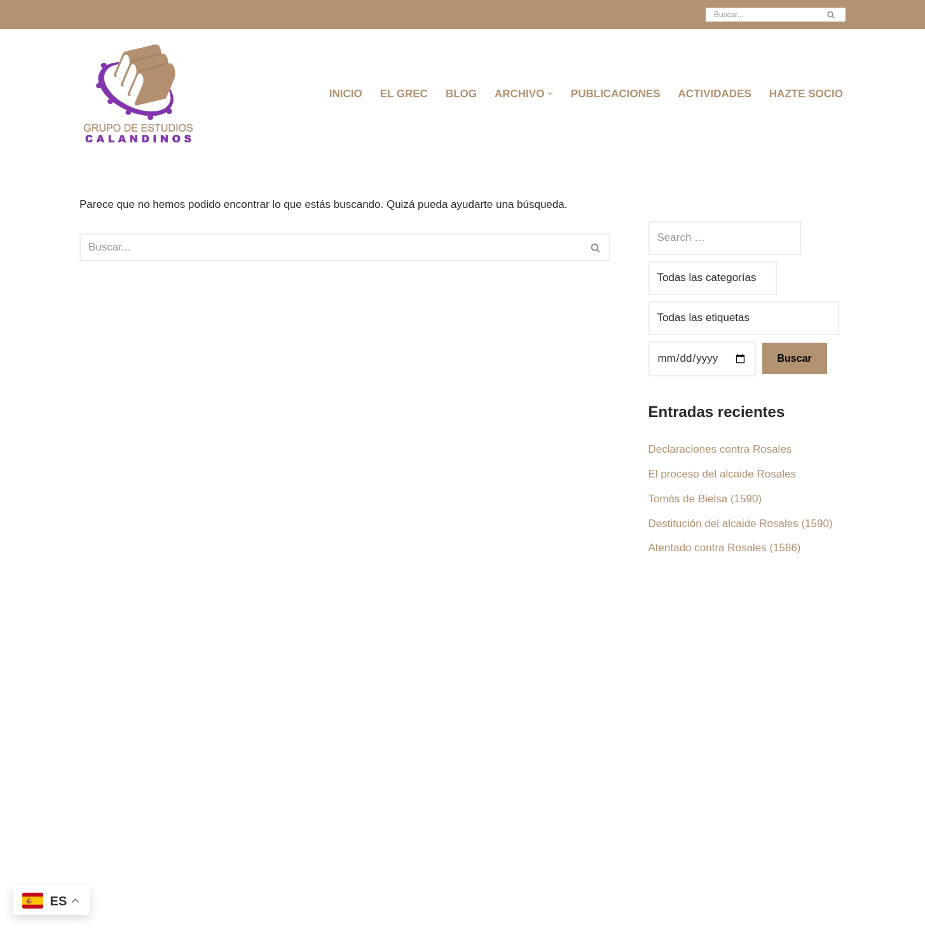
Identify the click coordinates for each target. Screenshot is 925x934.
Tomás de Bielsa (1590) (705, 499)
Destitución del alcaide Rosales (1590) (740, 524)
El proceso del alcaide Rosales (722, 474)
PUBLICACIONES (616, 94)
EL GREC (404, 94)
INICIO (345, 94)
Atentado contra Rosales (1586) (724, 548)
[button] (550, 94)
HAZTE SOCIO (806, 94)
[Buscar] (761, 15)
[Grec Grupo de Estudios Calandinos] (140, 93)
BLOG (461, 94)
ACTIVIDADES (714, 94)
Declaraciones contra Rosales (720, 449)
